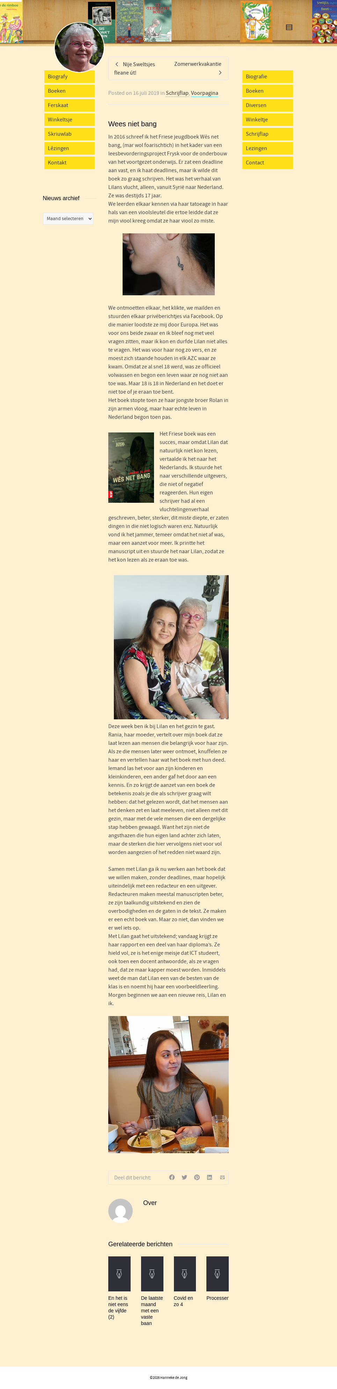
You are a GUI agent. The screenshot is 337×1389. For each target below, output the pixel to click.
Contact (255, 162)
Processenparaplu (226, 1298)
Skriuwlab (60, 134)
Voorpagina (204, 93)
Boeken (57, 90)
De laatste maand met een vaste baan (152, 1310)
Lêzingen (58, 148)
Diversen (256, 105)
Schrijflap (177, 93)
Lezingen (256, 148)
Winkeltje (257, 119)
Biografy (57, 76)
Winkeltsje (60, 119)
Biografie (256, 76)
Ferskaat (58, 105)
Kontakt (57, 162)
